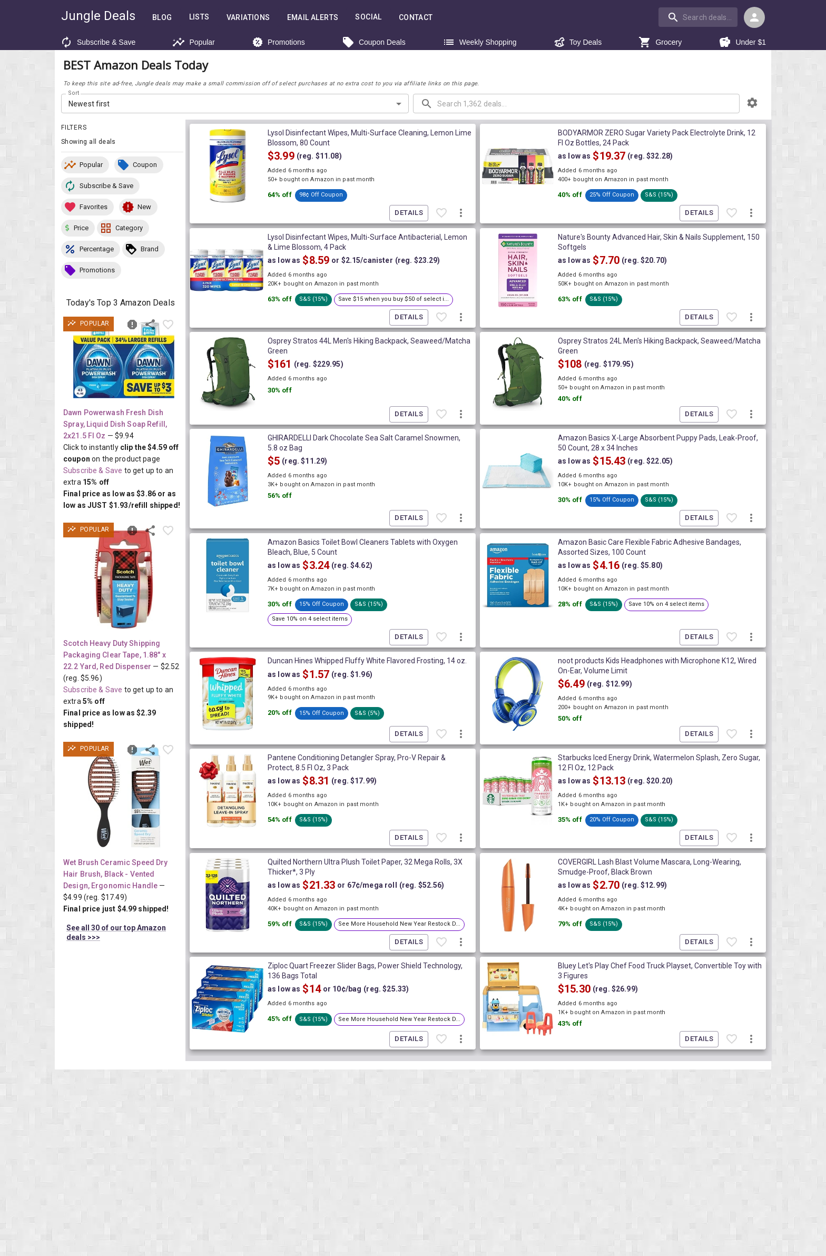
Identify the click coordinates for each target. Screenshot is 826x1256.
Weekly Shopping (479, 42)
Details (409, 213)
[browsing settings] (752, 102)
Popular (193, 42)
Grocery (660, 42)
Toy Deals (578, 42)
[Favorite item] (168, 324)
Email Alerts (313, 17)
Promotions (278, 42)
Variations (248, 17)
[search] (698, 16)
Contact (415, 17)
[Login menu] (754, 17)
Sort (74, 93)
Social (368, 17)
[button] (85, 164)
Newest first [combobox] (89, 104)
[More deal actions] (460, 213)
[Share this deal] (150, 324)
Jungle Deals (98, 15)
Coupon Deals (374, 42)
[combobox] (699, 16)
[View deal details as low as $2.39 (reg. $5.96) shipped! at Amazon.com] (123, 578)
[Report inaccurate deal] (132, 324)
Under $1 (742, 42)
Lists (199, 17)
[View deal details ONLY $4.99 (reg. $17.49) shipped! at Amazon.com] (123, 797)
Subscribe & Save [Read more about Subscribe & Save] (92, 470)
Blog (162, 17)
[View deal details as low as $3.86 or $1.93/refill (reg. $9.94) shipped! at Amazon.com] (123, 360)
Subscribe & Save (97, 42)
